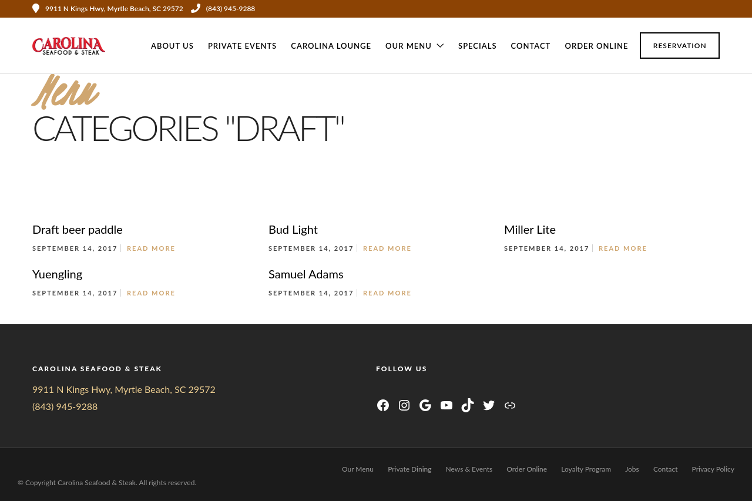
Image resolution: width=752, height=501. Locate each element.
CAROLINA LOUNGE (331, 46)
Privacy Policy (713, 469)
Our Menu (408, 46)
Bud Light (293, 229)
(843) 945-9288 (223, 8)
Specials (477, 46)
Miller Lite (530, 229)
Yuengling (57, 274)
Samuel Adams (306, 274)
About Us (172, 46)
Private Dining (409, 469)
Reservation (680, 45)
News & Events (469, 469)
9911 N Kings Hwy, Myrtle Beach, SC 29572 (124, 389)
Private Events (242, 46)
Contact (531, 46)
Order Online (596, 46)
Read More (151, 248)
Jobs (632, 469)
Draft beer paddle (77, 229)
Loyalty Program (586, 469)
